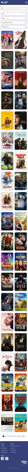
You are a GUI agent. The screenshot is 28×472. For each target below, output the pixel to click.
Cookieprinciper (4, 450)
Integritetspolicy (4, 448)
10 (19, 436)
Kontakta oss (13, 448)
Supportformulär (13, 452)
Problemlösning (13, 450)
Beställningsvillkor (4, 452)
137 (23, 436)
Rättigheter (3, 446)
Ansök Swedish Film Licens (15, 446)
